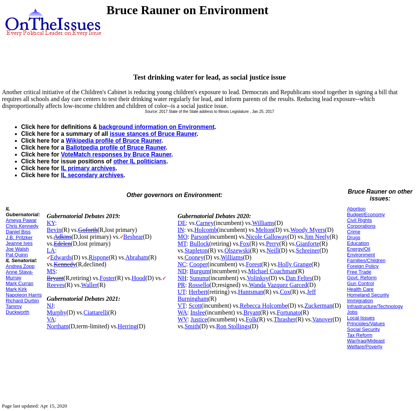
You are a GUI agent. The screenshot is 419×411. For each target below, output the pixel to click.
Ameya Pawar (21, 220)
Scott (195, 305)
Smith (192, 326)
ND (182, 271)
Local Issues (361, 318)
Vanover (322, 319)
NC (182, 264)
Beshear (133, 236)
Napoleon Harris (24, 295)
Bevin (54, 230)
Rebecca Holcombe (264, 305)
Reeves (55, 285)
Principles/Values (366, 323)
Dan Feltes (299, 278)
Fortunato (289, 312)
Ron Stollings (233, 326)
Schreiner (307, 250)
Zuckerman (318, 305)
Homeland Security (368, 295)
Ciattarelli (95, 312)
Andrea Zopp (20, 266)
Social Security (363, 329)
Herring (127, 326)
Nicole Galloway (267, 236)
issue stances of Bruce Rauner (153, 133)
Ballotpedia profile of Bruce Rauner (116, 147)
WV (182, 319)
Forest (253, 264)
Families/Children (366, 260)
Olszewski (237, 250)
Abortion (356, 209)
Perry (272, 243)
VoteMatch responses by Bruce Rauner (116, 154)
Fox (244, 243)
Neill (273, 250)
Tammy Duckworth (17, 309)
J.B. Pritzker (19, 237)
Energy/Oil (358, 249)
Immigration (360, 300)
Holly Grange (294, 264)
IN (181, 230)
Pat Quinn (17, 255)
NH (182, 278)
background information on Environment (156, 127)
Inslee (197, 312)
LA (51, 250)
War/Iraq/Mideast (366, 341)
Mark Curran (19, 283)
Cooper (198, 264)
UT (182, 292)
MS (51, 271)
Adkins (62, 236)
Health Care (360, 289)
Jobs (352, 312)
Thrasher (284, 319)
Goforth (88, 230)
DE (182, 223)
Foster (107, 278)
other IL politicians (139, 161)
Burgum (200, 271)
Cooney (194, 257)
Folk (251, 319)
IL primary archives (88, 168)
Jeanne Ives (19, 243)
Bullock (199, 243)
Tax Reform (359, 335)
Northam (58, 326)
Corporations (361, 226)
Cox (285, 292)
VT (182, 305)
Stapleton (196, 250)
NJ (50, 305)
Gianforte (307, 243)
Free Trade (359, 272)
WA (182, 312)
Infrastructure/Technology (375, 306)
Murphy (57, 312)
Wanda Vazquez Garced (278, 285)
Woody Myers (307, 230)
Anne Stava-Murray (19, 275)
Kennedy (65, 264)
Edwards (61, 257)
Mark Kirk (16, 289)
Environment (361, 255)
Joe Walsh (17, 249)
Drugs (353, 237)
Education (358, 243)
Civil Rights (359, 220)
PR (181, 285)
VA (51, 319)
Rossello (199, 285)
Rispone (98, 257)
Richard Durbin (22, 300)
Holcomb (205, 230)
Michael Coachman (272, 271)
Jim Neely (316, 236)
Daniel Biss (18, 232)
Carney (205, 223)
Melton (264, 230)
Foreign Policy (362, 266)
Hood (139, 278)
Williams (263, 223)
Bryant (55, 278)
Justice (199, 319)
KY (51, 223)
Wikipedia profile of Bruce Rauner (113, 140)
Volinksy (258, 278)
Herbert (198, 292)
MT (182, 243)
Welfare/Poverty (364, 346)
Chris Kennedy (22, 226)
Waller (89, 285)
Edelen (62, 243)
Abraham (137, 257)
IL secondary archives (92, 175)
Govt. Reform (361, 278)
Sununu (199, 278)
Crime (353, 232)
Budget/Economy (366, 214)
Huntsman (250, 292)
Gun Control (360, 283)
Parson (199, 236)
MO (183, 236)
